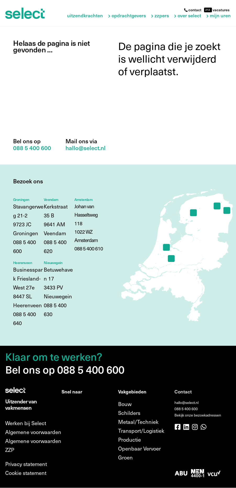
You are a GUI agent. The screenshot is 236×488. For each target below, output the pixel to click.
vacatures (220, 9)
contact (192, 9)
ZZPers (162, 15)
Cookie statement (25, 472)
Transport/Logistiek (141, 430)
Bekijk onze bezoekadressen (197, 415)
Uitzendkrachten (85, 15)
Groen (125, 457)
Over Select (189, 15)
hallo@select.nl (186, 402)
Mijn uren (220, 15)
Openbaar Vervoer (139, 448)
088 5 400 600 (186, 408)
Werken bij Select (25, 423)
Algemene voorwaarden (33, 432)
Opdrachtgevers (129, 15)
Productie (129, 439)
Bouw (124, 404)
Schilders (129, 412)
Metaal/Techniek (138, 421)
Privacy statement (26, 464)
